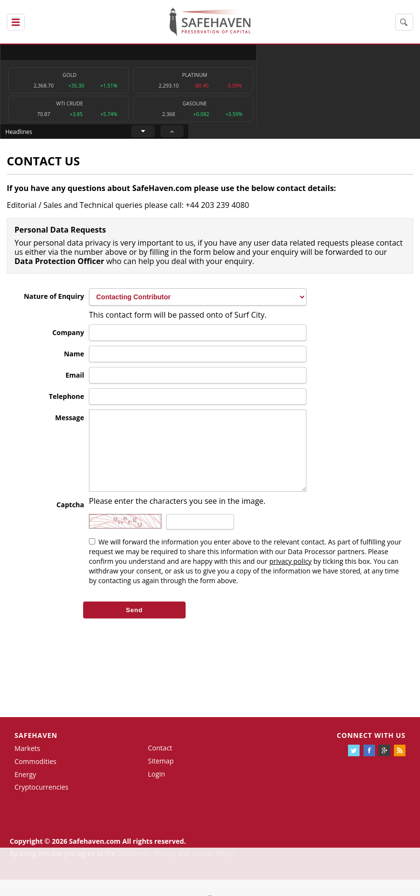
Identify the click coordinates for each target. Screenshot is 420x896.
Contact (160, 764)
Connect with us (371, 752)
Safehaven (36, 752)
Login (156, 790)
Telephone (66, 398)
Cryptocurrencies (41, 803)
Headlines (249, 52)
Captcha (70, 521)
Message (69, 420)
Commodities (35, 777)
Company (68, 334)
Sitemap (161, 777)
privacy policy (290, 577)
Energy (25, 790)
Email (74, 377)
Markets (27, 764)
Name (74, 356)
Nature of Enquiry (54, 298)
